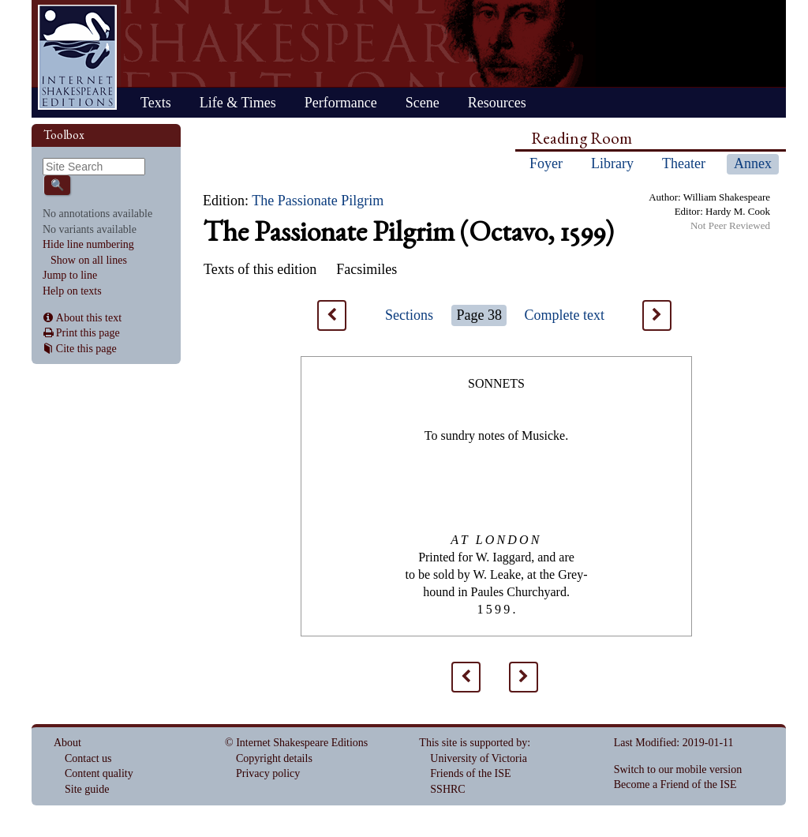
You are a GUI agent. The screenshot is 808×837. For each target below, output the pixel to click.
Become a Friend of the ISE (675, 784)
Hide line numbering (88, 244)
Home (77, 57)
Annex (753, 163)
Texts (155, 103)
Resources (497, 103)
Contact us (88, 758)
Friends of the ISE (470, 773)
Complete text (564, 315)
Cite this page (86, 349)
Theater (683, 163)
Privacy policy (268, 773)
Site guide (87, 789)
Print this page (88, 333)
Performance (341, 103)
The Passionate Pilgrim (317, 200)
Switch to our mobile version (678, 769)
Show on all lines (88, 260)
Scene (423, 103)
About (67, 743)
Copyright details (274, 758)
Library (612, 163)
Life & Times (238, 103)
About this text (89, 318)
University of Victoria (478, 758)
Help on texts (72, 291)
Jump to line (70, 275)
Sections (409, 315)
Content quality (99, 773)
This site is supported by (473, 743)
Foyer (546, 163)
